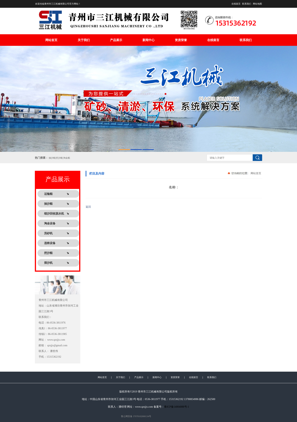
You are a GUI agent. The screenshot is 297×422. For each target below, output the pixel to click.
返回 (88, 206)
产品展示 (116, 40)
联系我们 (246, 3)
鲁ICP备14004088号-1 (176, 406)
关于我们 (84, 40)
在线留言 (236, 3)
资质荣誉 (181, 40)
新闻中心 (148, 40)
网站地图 (257, 3)
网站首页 (51, 40)
